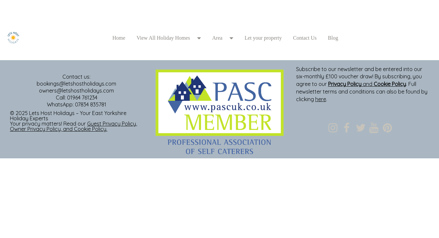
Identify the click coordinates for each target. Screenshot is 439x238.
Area (217, 38)
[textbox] (219, 14)
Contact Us (305, 38)
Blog (333, 38)
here (320, 99)
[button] (201, 38)
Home (119, 38)
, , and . (73, 126)
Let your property (263, 38)
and (367, 84)
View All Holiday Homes (163, 38)
